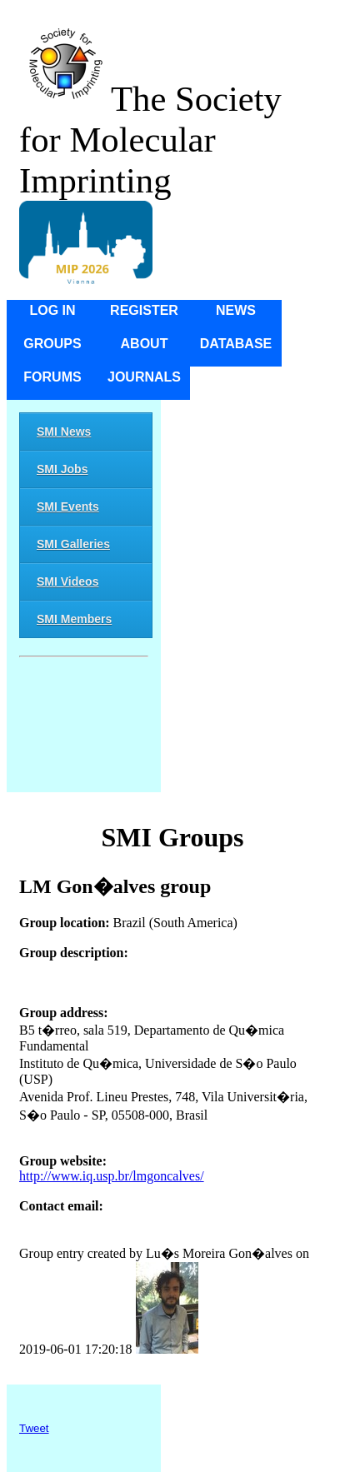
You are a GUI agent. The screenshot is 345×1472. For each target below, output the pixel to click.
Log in (52, 310)
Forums (52, 377)
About (144, 344)
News (236, 310)
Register (144, 310)
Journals (144, 377)
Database (236, 344)
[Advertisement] (83, 728)
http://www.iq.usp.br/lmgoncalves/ (111, 1176)
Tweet (34, 1428)
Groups (52, 344)
